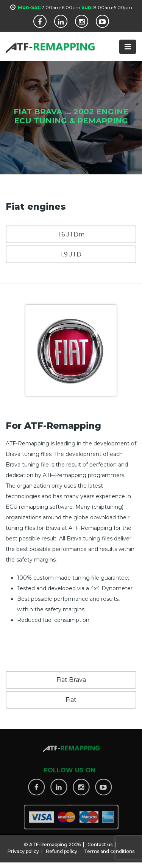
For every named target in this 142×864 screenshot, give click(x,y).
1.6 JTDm (71, 234)
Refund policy (61, 849)
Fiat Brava (71, 679)
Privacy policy (23, 849)
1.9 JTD (71, 254)
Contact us (99, 842)
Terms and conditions (109, 849)
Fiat (71, 699)
